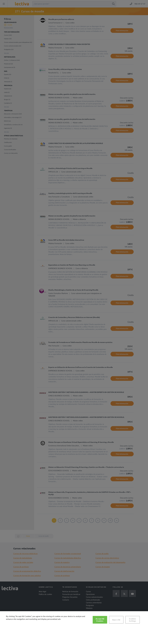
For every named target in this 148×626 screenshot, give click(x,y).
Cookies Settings (132, 620)
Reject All (116, 620)
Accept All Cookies (100, 620)
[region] (74, 618)
